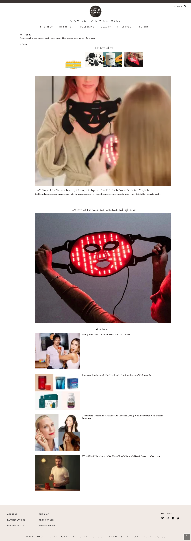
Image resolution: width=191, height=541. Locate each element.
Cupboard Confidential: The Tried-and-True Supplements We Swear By (116, 374)
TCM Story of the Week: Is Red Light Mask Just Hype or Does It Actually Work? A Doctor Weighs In (92, 190)
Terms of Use (46, 520)
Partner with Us (16, 520)
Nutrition (66, 27)
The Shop (144, 27)
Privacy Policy (47, 526)
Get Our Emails (15, 526)
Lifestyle (124, 27)
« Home (23, 44)
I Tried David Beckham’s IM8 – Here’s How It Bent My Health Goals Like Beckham (121, 456)
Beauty (106, 27)
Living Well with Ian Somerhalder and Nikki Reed (106, 334)
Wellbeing (87, 27)
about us (12, 514)
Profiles (46, 27)
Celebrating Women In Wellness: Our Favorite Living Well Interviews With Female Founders (122, 417)
